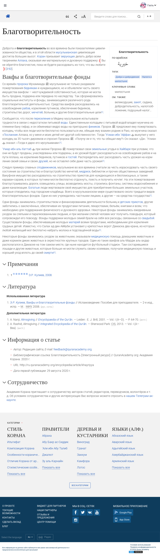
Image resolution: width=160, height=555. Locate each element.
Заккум (82, 454)
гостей (72, 157)
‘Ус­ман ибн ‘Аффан (117, 134)
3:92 (9, 69)
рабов (26, 108)
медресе (84, 171)
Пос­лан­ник (11, 134)
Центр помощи (46, 521)
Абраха (47, 435)
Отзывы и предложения (45, 516)
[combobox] (117, 16)
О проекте (8, 505)
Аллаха (22, 60)
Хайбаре (125, 149)
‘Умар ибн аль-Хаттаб (16, 149)
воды (64, 122)
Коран (41, 56)
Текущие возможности (11, 512)
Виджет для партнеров (51, 505)
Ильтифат (13, 442)
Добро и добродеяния (127, 76)
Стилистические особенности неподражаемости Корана (23, 467)
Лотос (81, 467)
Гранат (81, 448)
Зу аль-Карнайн (52, 461)
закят (137, 102)
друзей (43, 161)
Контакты (8, 517)
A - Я (149, 16)
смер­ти (49, 252)
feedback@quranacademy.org (73, 349)
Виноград (83, 442)
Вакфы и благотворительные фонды (50, 302)
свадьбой (148, 218)
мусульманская (66, 52)
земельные (99, 149)
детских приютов (131, 202)
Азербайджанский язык (127, 454)
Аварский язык (122, 442)
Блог (5, 526)
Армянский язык (123, 461)
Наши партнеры (47, 510)
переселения (42, 118)
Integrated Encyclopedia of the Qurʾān (63, 324)
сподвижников (46, 167)
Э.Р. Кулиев (17, 302)
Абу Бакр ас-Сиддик (55, 442)
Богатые (34, 187)
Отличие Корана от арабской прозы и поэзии (23, 461)
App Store (122, 519)
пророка (22, 84)
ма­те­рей (74, 222)
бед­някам (30, 88)
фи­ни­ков (94, 126)
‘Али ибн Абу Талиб (54, 448)
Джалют (47, 454)
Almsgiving (28, 319)
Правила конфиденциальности (143, 547)
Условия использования (140, 545)
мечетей (37, 112)
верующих (68, 56)
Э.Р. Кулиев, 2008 (40, 275)
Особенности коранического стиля (23, 454)
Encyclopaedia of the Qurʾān (55, 319)
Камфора (83, 461)
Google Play (123, 512)
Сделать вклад (11, 521)
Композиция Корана (20, 448)
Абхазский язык (122, 435)
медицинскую (100, 236)
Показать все (16, 474)
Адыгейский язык (123, 448)
